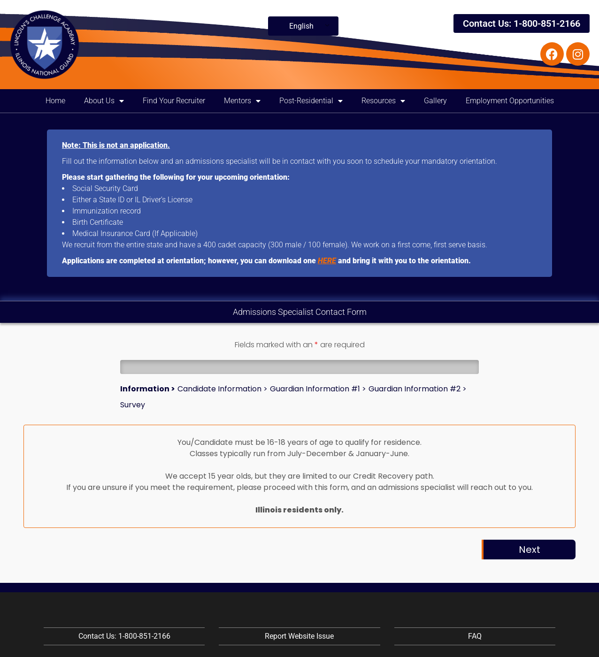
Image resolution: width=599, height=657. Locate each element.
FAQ (475, 636)
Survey (132, 404)
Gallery (435, 100)
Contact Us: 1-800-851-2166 (521, 23)
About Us (104, 101)
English (301, 26)
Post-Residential (311, 101)
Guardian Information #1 (315, 388)
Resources (383, 101)
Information (144, 388)
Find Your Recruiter (174, 100)
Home (55, 100)
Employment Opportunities (510, 100)
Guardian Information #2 (415, 388)
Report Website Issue (299, 636)
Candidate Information (219, 388)
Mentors (242, 101)
